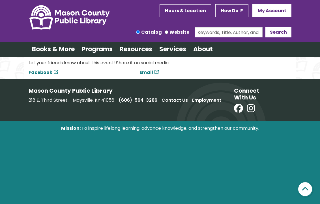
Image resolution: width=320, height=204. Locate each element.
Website (179, 32)
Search (278, 32)
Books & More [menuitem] (53, 49)
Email (146, 72)
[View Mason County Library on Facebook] (239, 110)
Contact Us (175, 100)
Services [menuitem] (172, 49)
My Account (272, 10)
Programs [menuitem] (97, 49)
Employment (206, 100)
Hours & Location (185, 10)
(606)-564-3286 (138, 100)
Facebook (40, 72)
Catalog (151, 32)
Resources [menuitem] (136, 49)
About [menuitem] (203, 49)
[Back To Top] (305, 189)
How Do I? (232, 10)
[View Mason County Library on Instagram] (251, 110)
